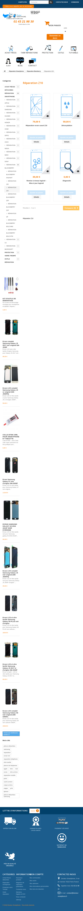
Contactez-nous (62, 2)
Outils (61, 49)
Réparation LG (10, 241)
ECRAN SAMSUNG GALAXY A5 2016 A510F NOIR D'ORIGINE (10, 527)
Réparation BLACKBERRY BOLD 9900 (11, 223)
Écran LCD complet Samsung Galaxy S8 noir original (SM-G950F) (10, 714)
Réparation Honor (10, 120)
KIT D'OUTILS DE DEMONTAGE (9, 299)
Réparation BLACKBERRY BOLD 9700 (11, 233)
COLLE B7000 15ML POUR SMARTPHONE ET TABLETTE (11, 437)
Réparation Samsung (10, 107)
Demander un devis (55, 37)
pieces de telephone (10, 765)
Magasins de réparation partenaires (20, 884)
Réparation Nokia (10, 146)
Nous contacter (21, 897)
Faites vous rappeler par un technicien (18, 6)
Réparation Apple (10, 101)
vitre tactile (7, 762)
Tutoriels (73, 49)
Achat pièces (10, 49)
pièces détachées (9, 746)
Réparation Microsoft (10, 247)
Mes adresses (34, 883)
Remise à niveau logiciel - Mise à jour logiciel (36, 182)
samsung (7, 749)
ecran (5, 772)
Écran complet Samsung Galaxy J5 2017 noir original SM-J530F (11, 344)
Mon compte (36, 874)
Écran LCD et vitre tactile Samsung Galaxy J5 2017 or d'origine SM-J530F (10, 667)
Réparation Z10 (11, 189)
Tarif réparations (29, 49)
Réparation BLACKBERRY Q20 (11, 197)
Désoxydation (66, 125)
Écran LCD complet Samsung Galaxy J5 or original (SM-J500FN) (10, 391)
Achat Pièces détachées (10, 88)
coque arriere (8, 785)
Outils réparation (9, 260)
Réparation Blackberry (10, 166)
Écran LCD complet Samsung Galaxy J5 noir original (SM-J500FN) (10, 574)
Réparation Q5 (11, 215)
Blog (20, 62)
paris (5, 778)
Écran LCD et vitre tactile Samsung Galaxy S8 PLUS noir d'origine (11, 620)
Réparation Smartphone (10, 94)
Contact (32, 62)
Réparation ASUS (10, 140)
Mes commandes (35, 878)
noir (16, 769)
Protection (47, 49)
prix (11, 788)
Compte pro (22, 2)
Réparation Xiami (10, 127)
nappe (6, 788)
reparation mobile (9, 775)
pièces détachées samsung (9, 795)
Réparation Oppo (10, 133)
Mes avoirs (33, 880)
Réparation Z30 (11, 182)
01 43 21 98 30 (24, 21)
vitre (11, 769)
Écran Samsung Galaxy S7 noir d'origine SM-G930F (10, 481)
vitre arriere (14, 772)
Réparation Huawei (10, 114)
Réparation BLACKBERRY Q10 (11, 207)
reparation (7, 752)
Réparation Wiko (10, 153)
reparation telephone (11, 759)
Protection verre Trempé (10, 254)
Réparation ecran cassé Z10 (36, 125)
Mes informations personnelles (39, 886)
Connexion (75, 2)
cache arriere (8, 782)
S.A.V (8, 62)
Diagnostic (67, 181)
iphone (6, 791)
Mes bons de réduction (37, 889)
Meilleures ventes (9, 268)
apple (5, 769)
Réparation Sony (10, 159)
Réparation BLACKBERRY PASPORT (11, 175)
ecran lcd (7, 756)
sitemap (18, 899)
